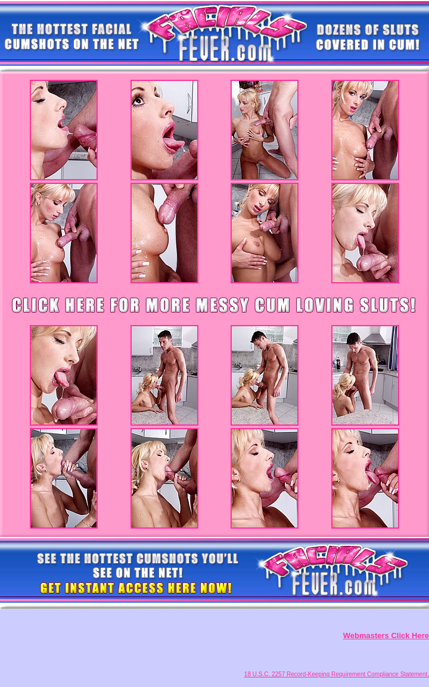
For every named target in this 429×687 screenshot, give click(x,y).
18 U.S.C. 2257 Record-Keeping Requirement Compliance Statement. (336, 674)
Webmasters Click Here (386, 635)
